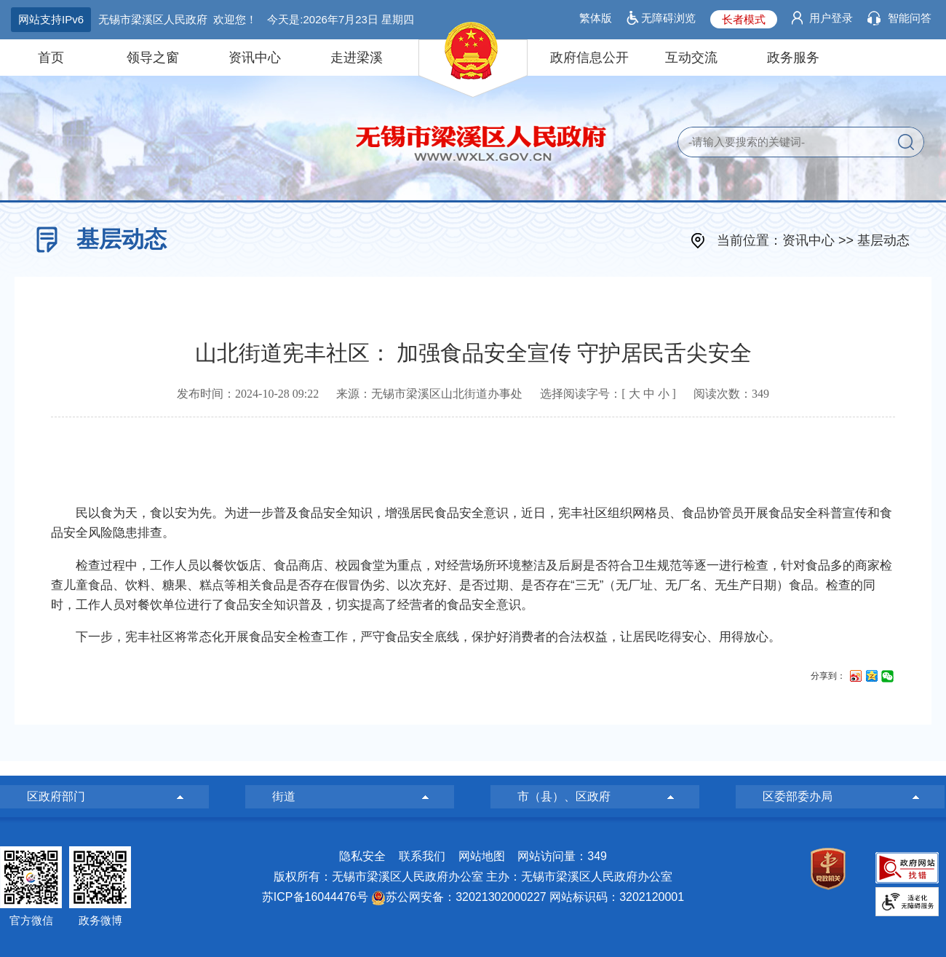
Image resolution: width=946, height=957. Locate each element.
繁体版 (595, 18)
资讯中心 (254, 57)
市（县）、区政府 (564, 796)
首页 (51, 57)
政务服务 (793, 57)
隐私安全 (362, 856)
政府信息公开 (589, 57)
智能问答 (909, 18)
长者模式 (744, 19)
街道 (283, 796)
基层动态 (883, 240)
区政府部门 (56, 796)
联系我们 (422, 856)
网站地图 (481, 856)
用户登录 (831, 18)
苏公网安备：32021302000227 (466, 897)
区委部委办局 (797, 796)
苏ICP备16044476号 (315, 897)
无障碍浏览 (668, 18)
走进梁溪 (356, 57)
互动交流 (691, 57)
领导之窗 (153, 57)
